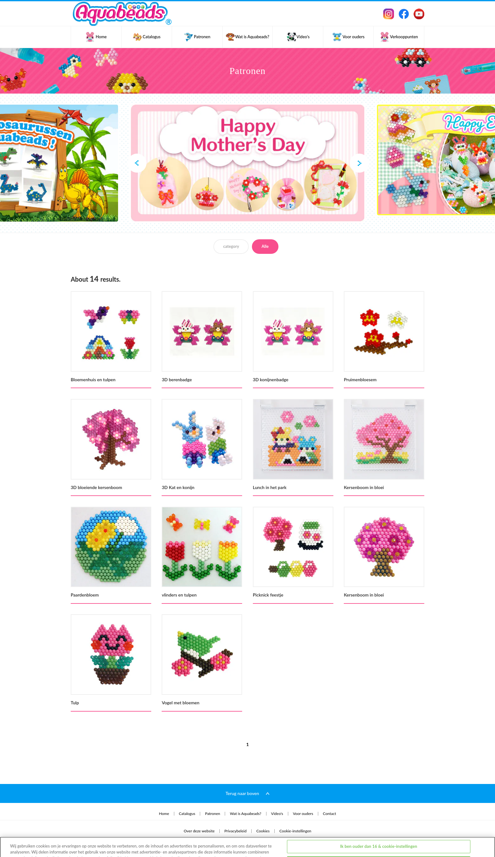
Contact (329, 814)
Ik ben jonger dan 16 (379, 840)
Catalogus (187, 814)
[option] (247, 163)
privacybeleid (24, 842)
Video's (277, 814)
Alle (265, 246)
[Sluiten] (485, 840)
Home (164, 814)
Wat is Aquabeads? (245, 814)
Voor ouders (303, 814)
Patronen (212, 814)
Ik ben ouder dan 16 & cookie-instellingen (378, 824)
